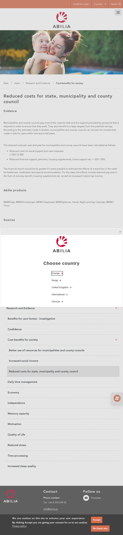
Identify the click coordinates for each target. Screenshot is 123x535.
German (56, 301)
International (58, 294)
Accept (97, 520)
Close (120, 232)
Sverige (56, 273)
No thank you (100, 529)
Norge (55, 280)
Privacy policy (19, 527)
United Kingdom (60, 287)
